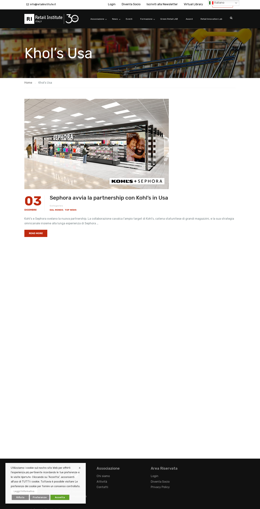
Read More (36, 233)
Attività (102, 481)
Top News (71, 210)
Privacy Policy (160, 487)
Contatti (102, 487)
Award (189, 19)
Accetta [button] (60, 497)
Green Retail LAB (169, 19)
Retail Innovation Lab (211, 19)
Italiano (216, 3)
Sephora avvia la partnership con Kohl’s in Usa (109, 198)
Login (112, 4)
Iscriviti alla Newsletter (162, 4)
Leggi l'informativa (24, 491)
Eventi (129, 19)
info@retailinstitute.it (43, 4)
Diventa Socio (131, 4)
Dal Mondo (56, 210)
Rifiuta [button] (20, 497)
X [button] (79, 468)
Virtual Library (193, 4)
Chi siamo (103, 476)
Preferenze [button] (40, 497)
